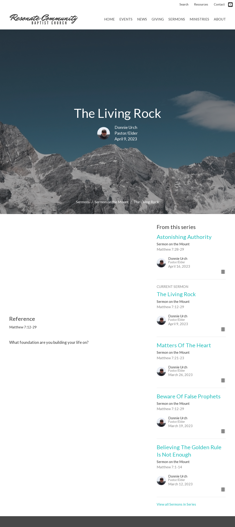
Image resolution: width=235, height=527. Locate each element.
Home (109, 19)
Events (125, 19)
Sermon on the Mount (112, 202)
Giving (158, 19)
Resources (201, 4)
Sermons (176, 19)
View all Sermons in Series (176, 504)
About (220, 19)
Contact (219, 4)
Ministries (199, 19)
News (142, 19)
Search (183, 4)
